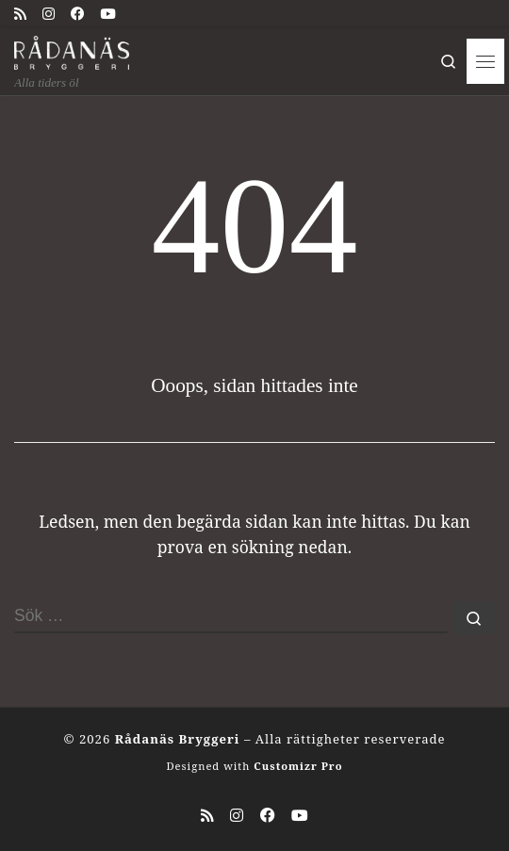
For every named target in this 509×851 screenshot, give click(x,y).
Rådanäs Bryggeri (177, 738)
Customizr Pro (298, 766)
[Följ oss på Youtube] (107, 14)
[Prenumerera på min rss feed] (20, 14)
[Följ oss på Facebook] (78, 14)
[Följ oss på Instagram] (48, 14)
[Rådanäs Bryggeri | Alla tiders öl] (71, 50)
